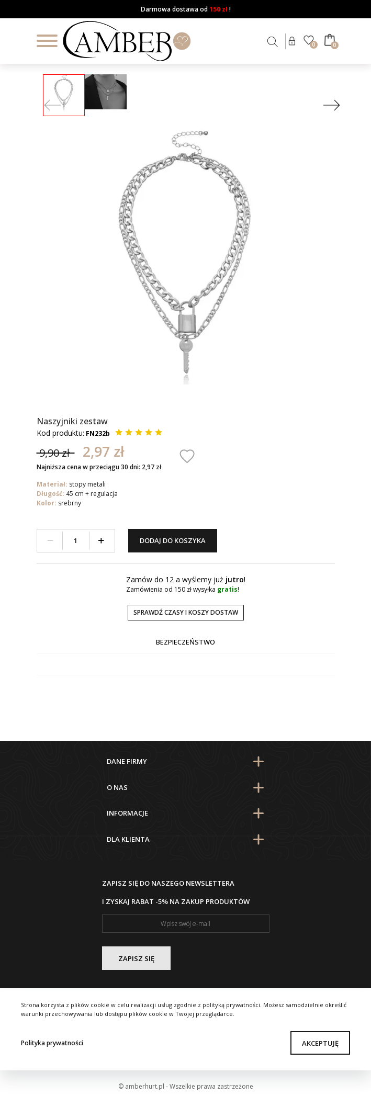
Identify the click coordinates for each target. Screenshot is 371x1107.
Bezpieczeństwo (185, 642)
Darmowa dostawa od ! (186, 9)
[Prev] (52, 106)
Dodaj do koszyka (173, 540)
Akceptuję (320, 1043)
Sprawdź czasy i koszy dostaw (185, 612)
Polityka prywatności (52, 1042)
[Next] (331, 106)
